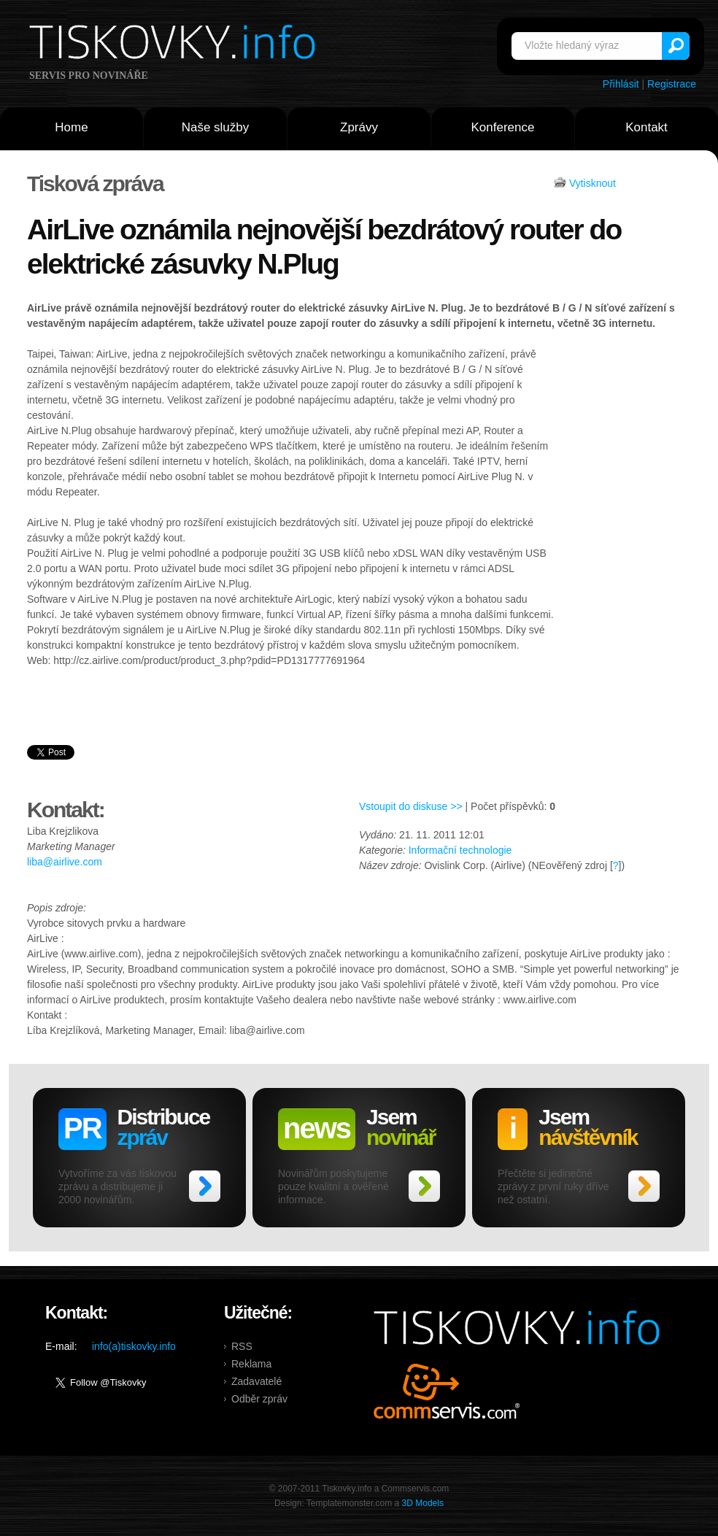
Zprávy (359, 127)
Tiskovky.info (175, 44)
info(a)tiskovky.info (134, 1346)
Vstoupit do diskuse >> (411, 806)
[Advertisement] (623, 573)
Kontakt (646, 127)
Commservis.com (447, 1391)
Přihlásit (621, 84)
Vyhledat (676, 46)
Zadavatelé (256, 1381)
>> (204, 1186)
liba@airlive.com (64, 862)
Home (71, 127)
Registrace (671, 84)
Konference (503, 127)
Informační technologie (460, 850)
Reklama (251, 1364)
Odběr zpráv (259, 1399)
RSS (241, 1346)
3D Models (423, 1503)
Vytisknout (592, 183)
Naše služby (216, 127)
